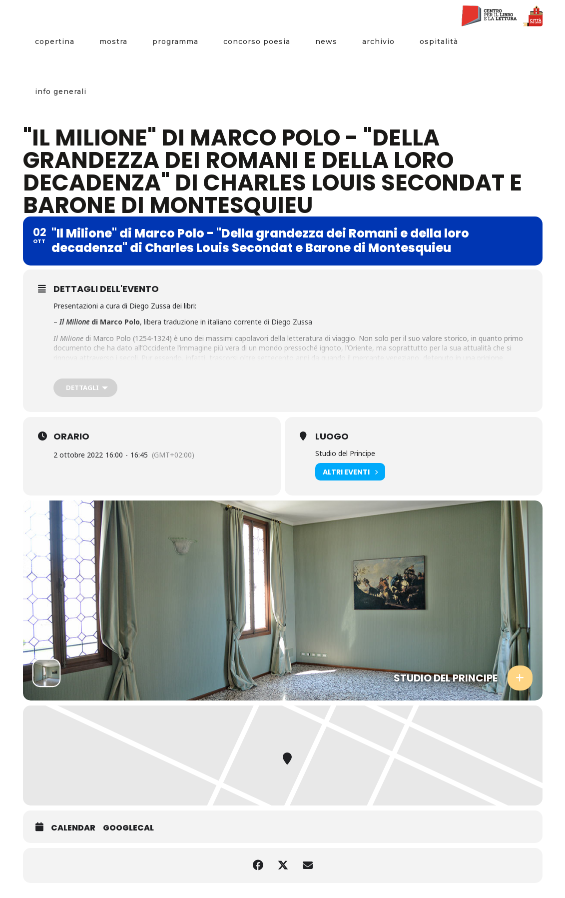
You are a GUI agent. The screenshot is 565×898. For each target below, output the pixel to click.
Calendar (73, 828)
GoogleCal (128, 828)
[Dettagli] (85, 387)
